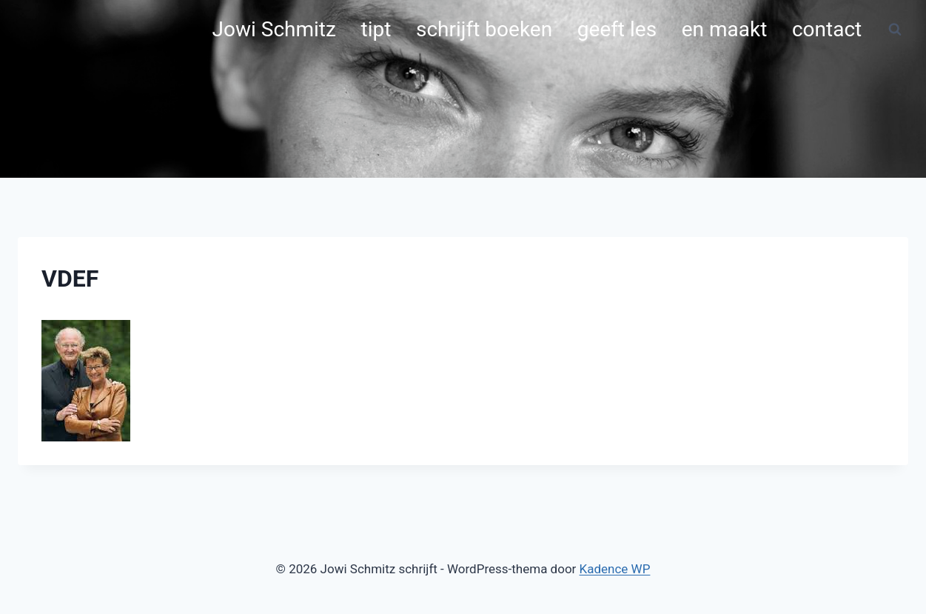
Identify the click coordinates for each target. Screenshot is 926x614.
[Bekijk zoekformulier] (895, 29)
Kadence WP (615, 568)
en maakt (725, 29)
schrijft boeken (484, 29)
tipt (376, 29)
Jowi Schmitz (274, 29)
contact (827, 29)
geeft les (617, 29)
